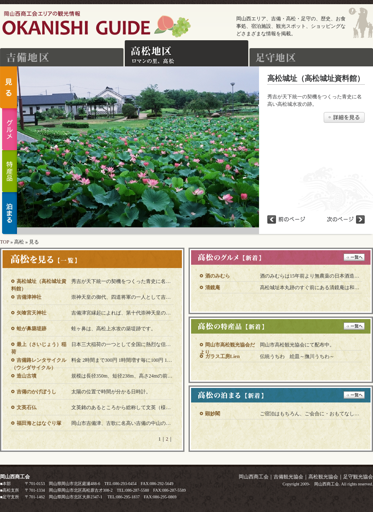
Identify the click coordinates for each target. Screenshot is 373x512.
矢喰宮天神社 (31, 313)
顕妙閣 (212, 414)
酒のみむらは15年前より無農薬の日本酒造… (309, 276)
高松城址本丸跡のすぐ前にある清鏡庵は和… (309, 287)
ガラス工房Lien (222, 356)
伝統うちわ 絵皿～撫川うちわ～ (297, 356)
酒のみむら (217, 276)
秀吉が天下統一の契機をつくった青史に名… (121, 281)
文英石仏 (26, 407)
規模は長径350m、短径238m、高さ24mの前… (121, 376)
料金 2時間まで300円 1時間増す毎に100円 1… (121, 360)
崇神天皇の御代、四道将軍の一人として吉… (121, 297)
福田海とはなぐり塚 (39, 423)
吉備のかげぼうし (36, 392)
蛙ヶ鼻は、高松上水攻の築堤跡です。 (113, 329)
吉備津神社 (29, 297)
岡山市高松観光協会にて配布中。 (297, 345)
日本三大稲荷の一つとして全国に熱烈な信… (121, 344)
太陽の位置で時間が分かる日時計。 (111, 392)
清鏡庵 (212, 287)
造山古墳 (26, 376)
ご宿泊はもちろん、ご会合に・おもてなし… (309, 414)
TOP (4, 242)
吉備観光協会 (288, 477)
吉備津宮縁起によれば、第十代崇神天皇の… (121, 313)
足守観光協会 (358, 477)
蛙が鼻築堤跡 (31, 329)
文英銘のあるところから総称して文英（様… (121, 407)
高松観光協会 (323, 477)
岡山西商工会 (254, 477)
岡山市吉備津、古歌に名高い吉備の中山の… (121, 423)
